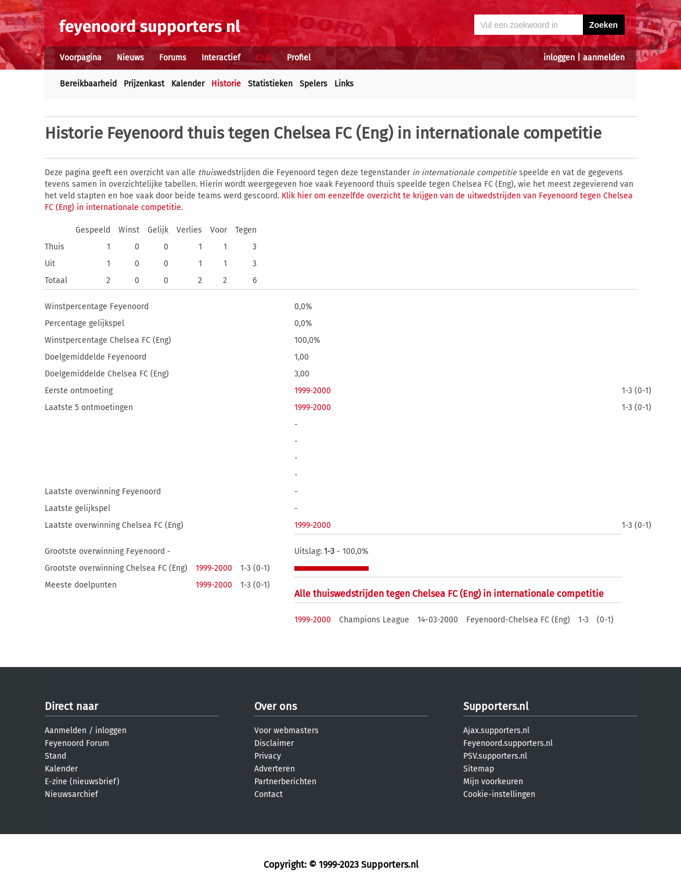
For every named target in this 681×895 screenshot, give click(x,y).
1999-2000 (312, 391)
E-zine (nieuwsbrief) (82, 782)
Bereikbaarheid (88, 84)
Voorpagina (81, 58)
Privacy (267, 756)
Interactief (220, 58)
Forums (172, 58)
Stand (55, 756)
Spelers (313, 84)
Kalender (187, 84)
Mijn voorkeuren (493, 782)
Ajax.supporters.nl (496, 730)
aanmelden (604, 58)
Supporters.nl (495, 706)
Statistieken (270, 84)
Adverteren (274, 769)
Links (344, 84)
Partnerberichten (285, 782)
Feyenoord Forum (77, 743)
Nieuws (130, 58)
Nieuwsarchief (71, 794)
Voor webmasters (286, 730)
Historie (226, 84)
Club (263, 58)
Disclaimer (274, 743)
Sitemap (478, 769)
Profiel (299, 58)
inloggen (559, 58)
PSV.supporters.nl (495, 756)
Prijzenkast (144, 84)
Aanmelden (66, 730)
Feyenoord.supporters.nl (508, 743)
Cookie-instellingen (499, 794)
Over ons (275, 706)
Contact (268, 794)
